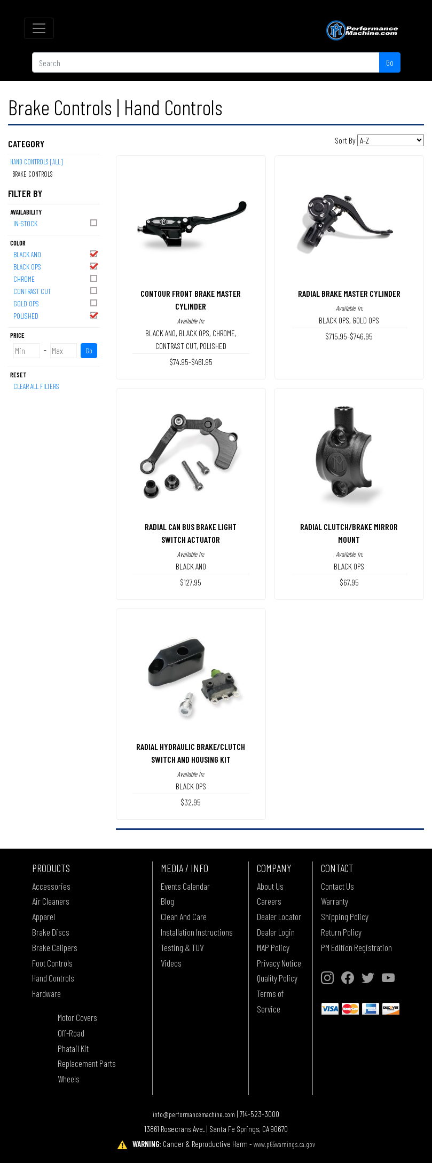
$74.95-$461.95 (191, 362)
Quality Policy (277, 977)
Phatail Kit (73, 1048)
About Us (270, 886)
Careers (269, 901)
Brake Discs (50, 932)
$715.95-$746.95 (349, 336)
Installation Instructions (197, 932)
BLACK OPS (56, 266)
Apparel (43, 916)
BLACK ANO (56, 254)
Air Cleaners (50, 901)
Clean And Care (184, 916)
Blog (167, 901)
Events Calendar (185, 886)
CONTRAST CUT (56, 291)
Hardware (46, 993)
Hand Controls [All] (36, 161)
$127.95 (190, 582)
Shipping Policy (344, 916)
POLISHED (56, 315)
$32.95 (190, 802)
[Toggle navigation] (39, 28)
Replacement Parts (87, 1063)
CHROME (56, 278)
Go (390, 62)
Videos (171, 963)
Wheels (69, 1078)
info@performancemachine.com (194, 1114)
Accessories (51, 886)
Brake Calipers (54, 947)
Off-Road (71, 1032)
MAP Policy (273, 947)
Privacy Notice (279, 963)
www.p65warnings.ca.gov (284, 1144)
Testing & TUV (182, 947)
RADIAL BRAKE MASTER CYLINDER (349, 293)
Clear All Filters (36, 386)
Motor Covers (77, 1017)
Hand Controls (53, 977)
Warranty (334, 901)
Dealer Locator (279, 916)
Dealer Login (276, 932)
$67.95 (349, 582)
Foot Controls (52, 963)
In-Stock (56, 223)
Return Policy (341, 932)
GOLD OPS (56, 303)
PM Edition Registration (356, 947)
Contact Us (337, 886)
